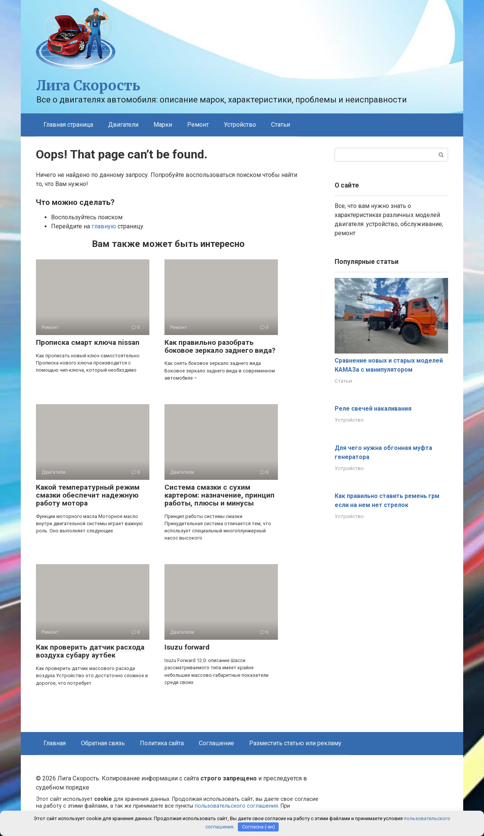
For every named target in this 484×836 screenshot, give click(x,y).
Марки (163, 124)
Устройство (240, 124)
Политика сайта (162, 743)
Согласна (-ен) (258, 827)
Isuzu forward (186, 647)
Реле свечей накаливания (373, 408)
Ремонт (198, 124)
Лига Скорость (88, 85)
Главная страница (68, 124)
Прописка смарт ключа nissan (88, 342)
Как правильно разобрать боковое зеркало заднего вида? (219, 346)
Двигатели (123, 124)
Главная (54, 743)
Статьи (280, 124)
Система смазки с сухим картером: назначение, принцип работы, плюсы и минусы (219, 495)
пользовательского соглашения (236, 806)
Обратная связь (103, 743)
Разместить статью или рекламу (295, 743)
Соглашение (216, 743)
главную (104, 226)
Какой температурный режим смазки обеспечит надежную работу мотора (88, 495)
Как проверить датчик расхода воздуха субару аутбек (90, 651)
